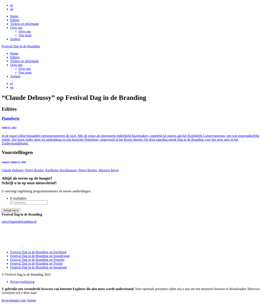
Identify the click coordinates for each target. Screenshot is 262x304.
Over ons (16, 27)
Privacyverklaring (22, 281)
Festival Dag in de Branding (21, 46)
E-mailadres (18, 198)
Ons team (25, 35)
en (11, 9)
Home (14, 16)
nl (11, 5)
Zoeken (15, 39)
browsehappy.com (14, 300)
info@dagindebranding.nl (19, 221)
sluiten (31, 300)
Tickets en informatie (24, 24)
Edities (14, 20)
